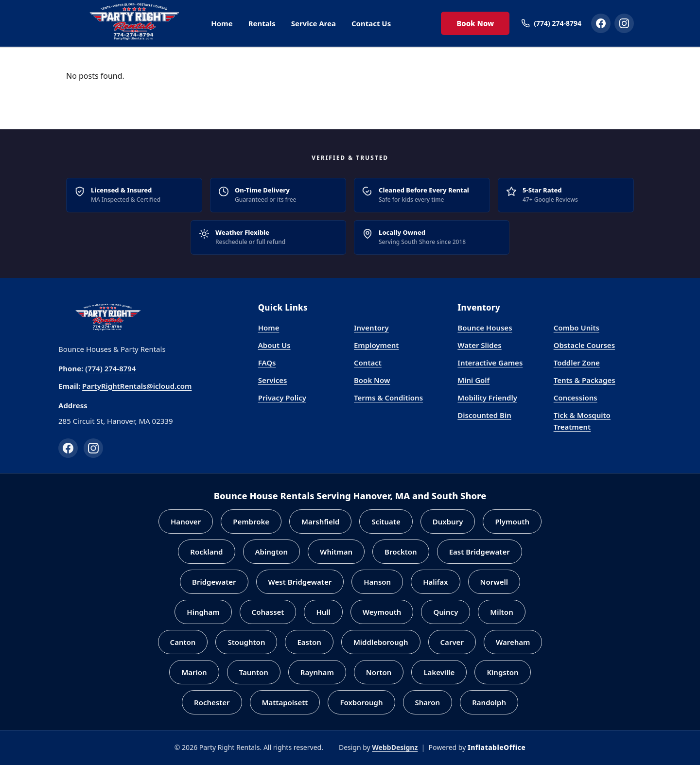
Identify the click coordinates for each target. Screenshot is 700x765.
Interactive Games (490, 362)
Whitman (336, 551)
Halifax (435, 582)
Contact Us (371, 23)
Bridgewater (214, 582)
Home (221, 23)
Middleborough (380, 642)
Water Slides (479, 345)
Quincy (445, 612)
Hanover (186, 521)
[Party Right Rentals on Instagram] (624, 23)
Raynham (317, 672)
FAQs (267, 362)
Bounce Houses (484, 327)
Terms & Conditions (388, 397)
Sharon (427, 702)
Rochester (212, 702)
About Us (274, 345)
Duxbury (448, 521)
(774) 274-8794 (110, 368)
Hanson (377, 582)
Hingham (203, 612)
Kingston (502, 672)
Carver (452, 642)
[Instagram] (93, 448)
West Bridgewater (300, 582)
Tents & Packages (584, 380)
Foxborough (361, 702)
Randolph (489, 702)
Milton (501, 612)
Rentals (262, 23)
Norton (379, 672)
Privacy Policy (282, 397)
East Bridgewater (479, 551)
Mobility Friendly (487, 397)
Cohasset (268, 612)
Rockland (206, 551)
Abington (271, 551)
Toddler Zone (577, 362)
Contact (368, 362)
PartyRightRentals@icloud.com (137, 386)
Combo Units (576, 327)
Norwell (494, 582)
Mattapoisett (285, 702)
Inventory (371, 327)
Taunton (253, 672)
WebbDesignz (395, 747)
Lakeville (439, 672)
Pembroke (251, 521)
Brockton (401, 551)
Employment (376, 345)
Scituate (385, 521)
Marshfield (320, 521)
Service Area (313, 23)
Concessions (575, 397)
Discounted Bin (484, 415)
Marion (194, 672)
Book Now (475, 23)
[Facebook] (68, 448)
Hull (323, 612)
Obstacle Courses (584, 345)
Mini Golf (473, 380)
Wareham (513, 642)
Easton (309, 642)
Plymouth (512, 521)
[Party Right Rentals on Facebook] (601, 23)
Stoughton (246, 642)
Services (272, 380)
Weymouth (382, 612)
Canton (183, 642)
